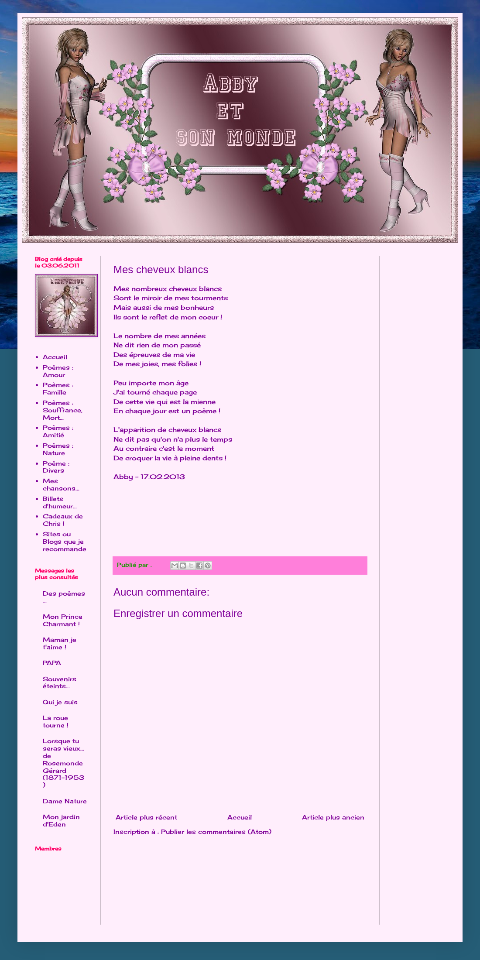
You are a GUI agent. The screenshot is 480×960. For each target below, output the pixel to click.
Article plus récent (146, 817)
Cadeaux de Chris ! (63, 519)
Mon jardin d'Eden (61, 820)
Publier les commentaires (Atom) (216, 831)
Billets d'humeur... (60, 502)
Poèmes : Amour (58, 370)
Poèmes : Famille (58, 388)
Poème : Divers (56, 466)
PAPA (52, 662)
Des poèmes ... (64, 597)
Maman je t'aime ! (59, 643)
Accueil (239, 817)
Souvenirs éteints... (59, 682)
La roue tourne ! (56, 721)
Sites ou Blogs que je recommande (64, 541)
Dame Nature (65, 801)
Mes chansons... (61, 484)
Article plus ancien (333, 817)
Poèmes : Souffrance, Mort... (62, 410)
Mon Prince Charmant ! (62, 620)
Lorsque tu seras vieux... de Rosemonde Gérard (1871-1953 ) (63, 763)
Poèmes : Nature (58, 449)
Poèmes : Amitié (58, 431)
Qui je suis (60, 702)
